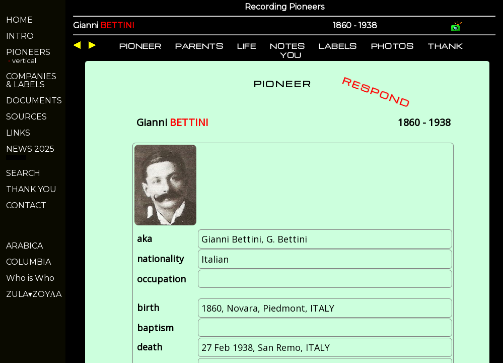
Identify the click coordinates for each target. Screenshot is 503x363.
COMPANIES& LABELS (31, 80)
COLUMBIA (28, 262)
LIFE (246, 45)
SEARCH (23, 173)
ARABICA (24, 246)
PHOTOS (392, 45)
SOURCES (26, 117)
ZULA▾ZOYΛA (33, 294)
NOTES (287, 45)
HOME (19, 20)
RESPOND (376, 92)
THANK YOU (31, 189)
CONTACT (26, 205)
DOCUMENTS (34, 100)
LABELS (338, 45)
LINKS (18, 133)
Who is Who (30, 278)
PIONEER (140, 45)
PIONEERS (28, 52)
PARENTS (199, 45)
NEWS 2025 (30, 149)
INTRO (20, 36)
